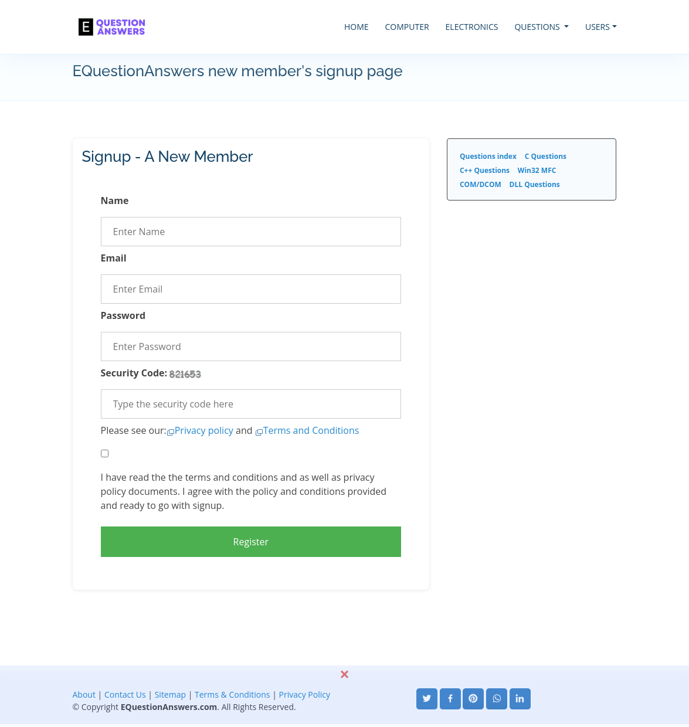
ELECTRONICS (472, 26)
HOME (356, 26)
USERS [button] (597, 26)
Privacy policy (204, 430)
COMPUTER (407, 26)
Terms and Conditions (311, 430)
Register (251, 541)
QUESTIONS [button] (538, 26)
